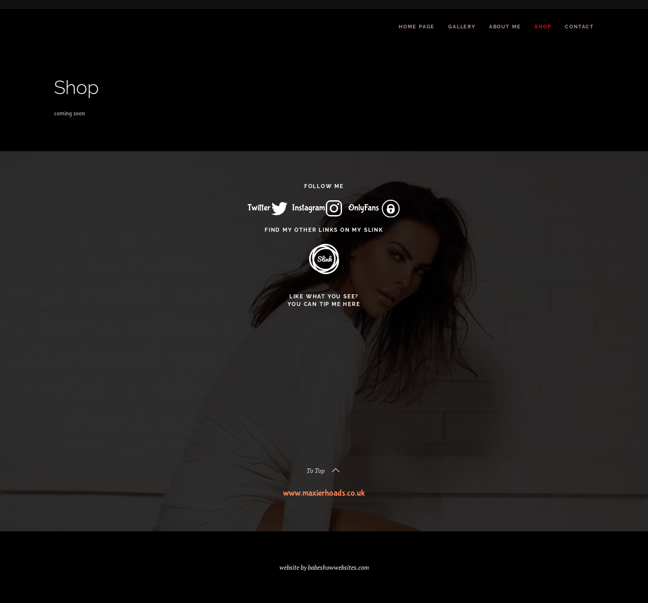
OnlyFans (373, 207)
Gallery (462, 27)
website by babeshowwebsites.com (324, 567)
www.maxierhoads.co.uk (324, 493)
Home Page (417, 27)
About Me (505, 27)
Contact (579, 27)
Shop (543, 27)
